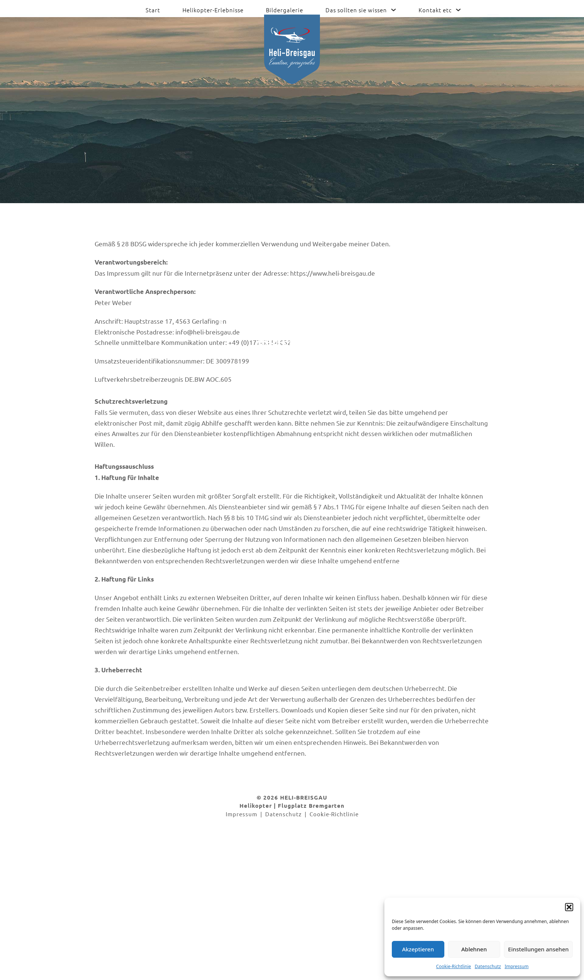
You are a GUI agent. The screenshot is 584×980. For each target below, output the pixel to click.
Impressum (517, 966)
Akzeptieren (418, 949)
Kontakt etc (435, 10)
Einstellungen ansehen (538, 949)
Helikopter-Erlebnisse (213, 10)
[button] (569, 907)
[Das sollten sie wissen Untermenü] (393, 10)
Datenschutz (488, 966)
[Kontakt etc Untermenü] (458, 10)
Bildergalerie (284, 10)
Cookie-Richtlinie (453, 966)
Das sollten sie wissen (356, 10)
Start (153, 10)
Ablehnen (474, 949)
